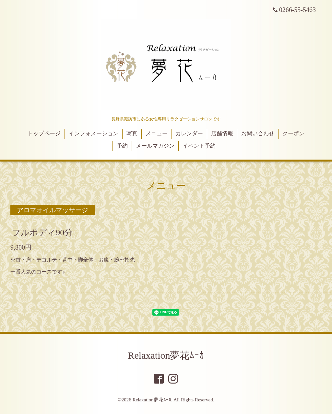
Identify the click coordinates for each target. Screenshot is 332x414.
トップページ (44, 133)
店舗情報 (222, 133)
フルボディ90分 (42, 232)
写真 (131, 133)
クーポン (293, 133)
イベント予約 (199, 146)
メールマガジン (155, 146)
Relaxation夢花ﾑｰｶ (166, 355)
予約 (122, 146)
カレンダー (189, 133)
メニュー (157, 133)
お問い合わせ (257, 133)
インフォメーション (93, 133)
